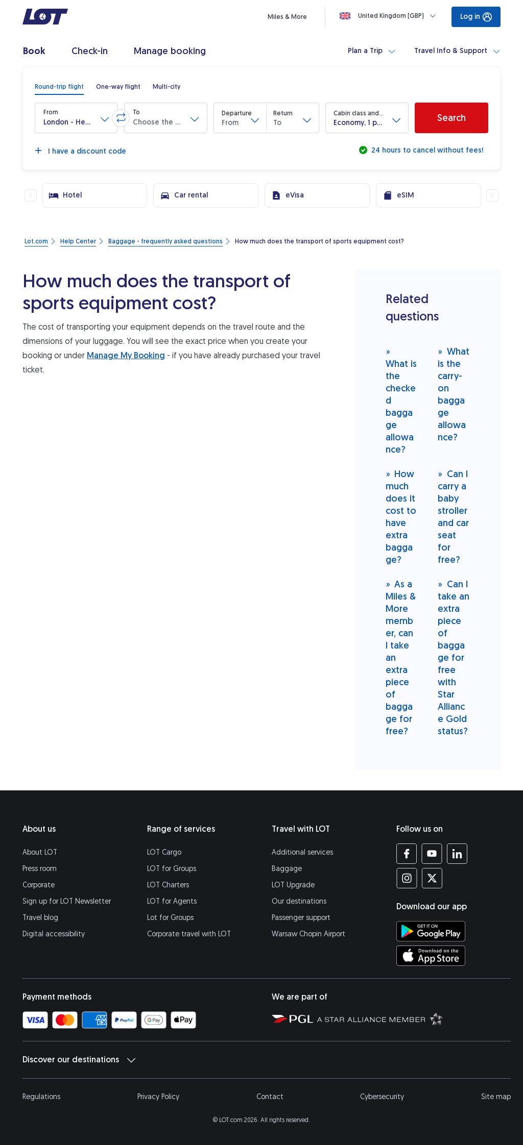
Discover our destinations (78, 1060)
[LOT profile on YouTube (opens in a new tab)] (431, 853)
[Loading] (390, 16)
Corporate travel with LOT (189, 934)
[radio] (59, 86)
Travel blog (40, 917)
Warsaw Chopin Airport (308, 934)
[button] (76, 118)
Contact (269, 1096)
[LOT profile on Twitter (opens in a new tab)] (431, 878)
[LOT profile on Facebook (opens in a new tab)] (406, 853)
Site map (496, 1096)
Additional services (302, 852)
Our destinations (299, 901)
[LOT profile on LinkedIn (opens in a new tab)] (456, 853)
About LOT (39, 852)
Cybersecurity (382, 1096)
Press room (39, 868)
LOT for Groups (171, 868)
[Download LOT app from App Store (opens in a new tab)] (430, 955)
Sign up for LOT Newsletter (66, 901)
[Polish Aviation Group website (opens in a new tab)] (292, 1018)
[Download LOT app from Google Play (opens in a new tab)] (430, 931)
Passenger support (301, 917)
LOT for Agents (172, 901)
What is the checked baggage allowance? (401, 400)
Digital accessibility (53, 934)
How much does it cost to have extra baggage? (401, 516)
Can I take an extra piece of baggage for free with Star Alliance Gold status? (453, 657)
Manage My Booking (126, 355)
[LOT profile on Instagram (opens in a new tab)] (406, 878)
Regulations (41, 1096)
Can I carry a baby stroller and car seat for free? (453, 516)
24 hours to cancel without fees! (426, 150)
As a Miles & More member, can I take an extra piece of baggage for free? (401, 657)
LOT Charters (168, 885)
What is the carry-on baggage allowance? (453, 394)
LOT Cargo (164, 852)
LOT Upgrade (293, 885)
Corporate (38, 885)
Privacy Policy (158, 1096)
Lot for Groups (170, 917)
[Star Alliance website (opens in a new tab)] (380, 1018)
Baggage (287, 868)
